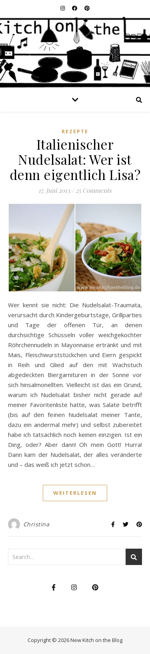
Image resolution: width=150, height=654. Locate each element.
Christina (36, 524)
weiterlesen (75, 492)
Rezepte (75, 131)
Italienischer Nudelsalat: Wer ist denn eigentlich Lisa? (75, 159)
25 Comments (94, 190)
